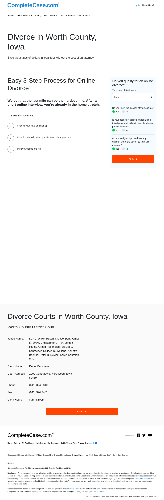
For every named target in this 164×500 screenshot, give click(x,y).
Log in (137, 5)
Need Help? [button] (148, 5)
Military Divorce (43, 455)
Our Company (67, 15)
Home (10, 15)
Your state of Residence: (124, 90)
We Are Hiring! (28, 443)
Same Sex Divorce (120, 455)
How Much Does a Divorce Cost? (98, 455)
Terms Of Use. (99, 491)
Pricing (37, 15)
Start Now (82, 411)
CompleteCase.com (30, 435)
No (127, 111)
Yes (117, 111)
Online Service (23, 15)
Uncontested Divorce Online (72, 455)
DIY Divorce (55, 455)
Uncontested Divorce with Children (22, 455)
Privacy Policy (73, 489)
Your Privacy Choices (82, 443)
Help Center (50, 15)
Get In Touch (84, 15)
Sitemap (11, 463)
